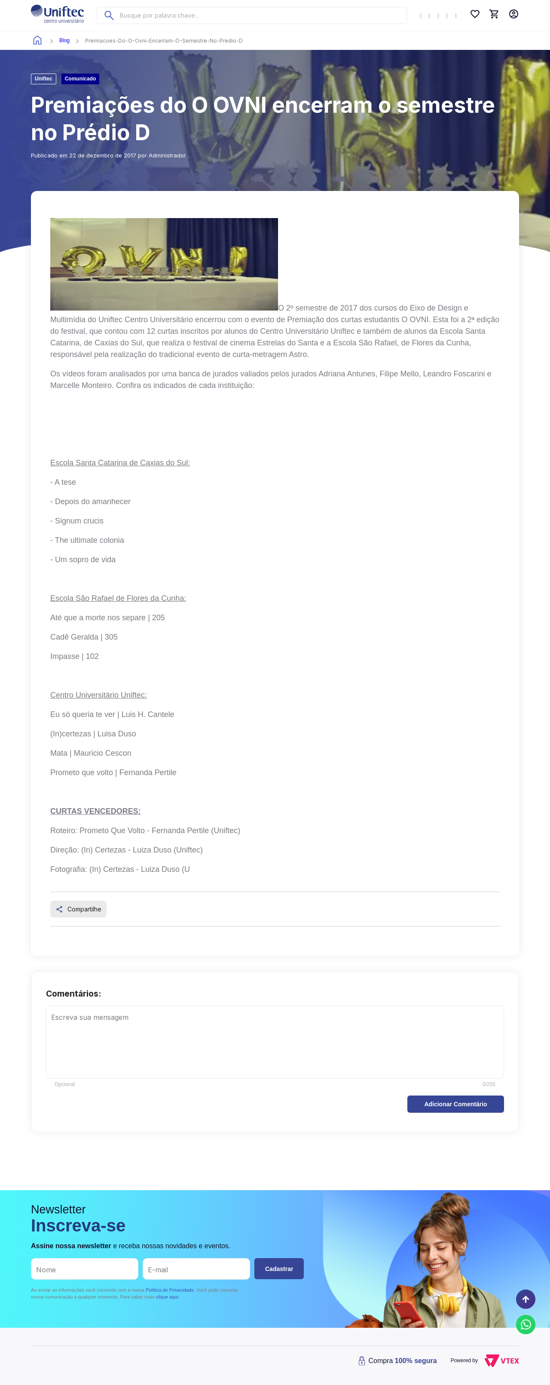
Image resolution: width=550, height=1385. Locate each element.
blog (64, 40)
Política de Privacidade (170, 1290)
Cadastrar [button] (279, 1268)
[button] (455, 1104)
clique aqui (167, 1296)
